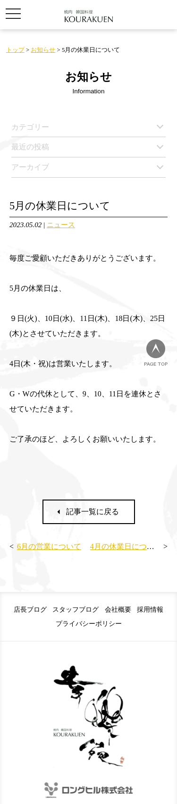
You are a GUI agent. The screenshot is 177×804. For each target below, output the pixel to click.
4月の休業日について (126, 546)
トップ (15, 50)
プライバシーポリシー (89, 623)
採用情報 (150, 609)
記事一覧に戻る (92, 512)
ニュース (61, 225)
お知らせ (43, 50)
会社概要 (118, 609)
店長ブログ (30, 609)
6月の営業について (49, 546)
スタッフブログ (75, 609)
